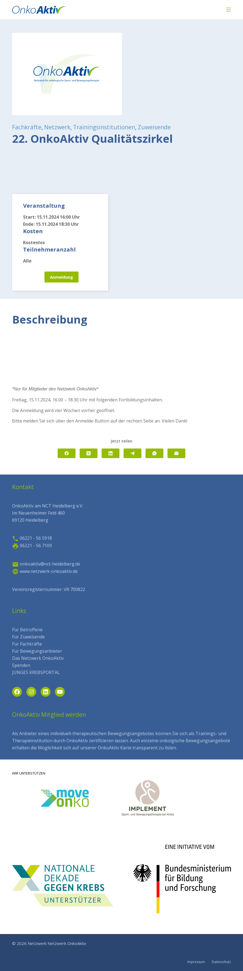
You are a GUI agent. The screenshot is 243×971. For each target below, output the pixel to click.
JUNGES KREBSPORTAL (36, 672)
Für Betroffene (27, 630)
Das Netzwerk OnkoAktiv (38, 658)
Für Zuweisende (28, 637)
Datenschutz (221, 962)
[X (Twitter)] (88, 453)
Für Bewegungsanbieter (37, 651)
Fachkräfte (26, 127)
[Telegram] (132, 453)
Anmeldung (61, 277)
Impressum (196, 962)
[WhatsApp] (154, 453)
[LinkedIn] (110, 453)
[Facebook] (67, 453)
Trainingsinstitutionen (104, 127)
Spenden (21, 665)
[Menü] (228, 9)
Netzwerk (57, 127)
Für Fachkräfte (27, 644)
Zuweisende (154, 127)
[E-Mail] (176, 453)
